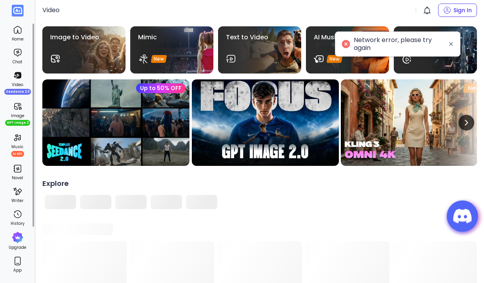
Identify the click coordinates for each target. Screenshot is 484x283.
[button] (427, 10)
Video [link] (51, 10)
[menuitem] (17, 33)
